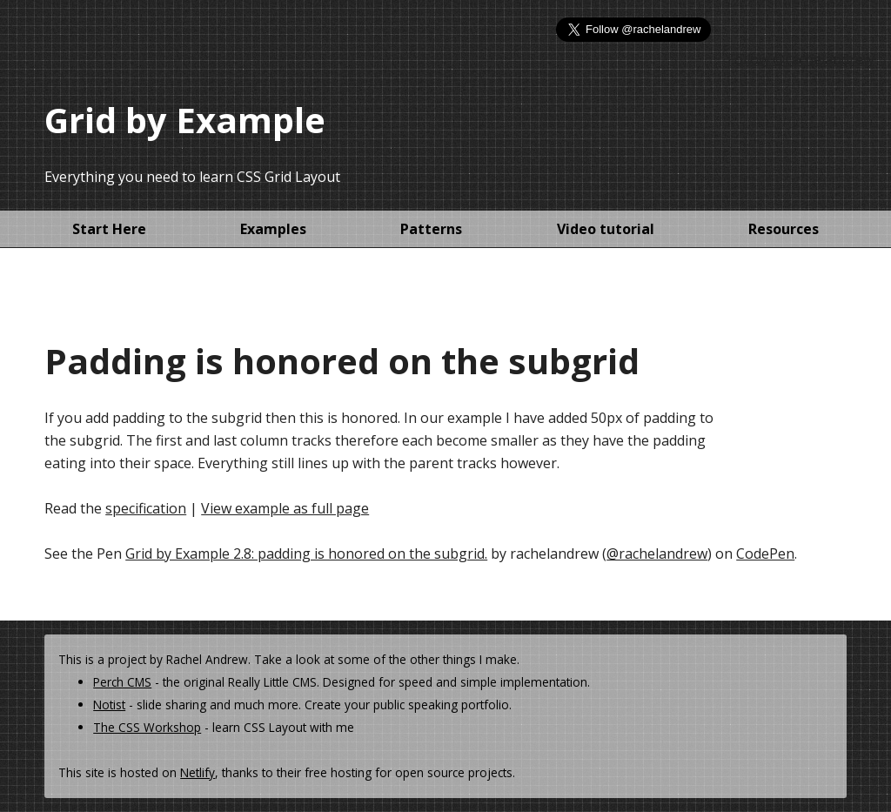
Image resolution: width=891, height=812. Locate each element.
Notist (109, 704)
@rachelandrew (656, 553)
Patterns (431, 228)
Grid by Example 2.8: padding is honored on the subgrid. (306, 553)
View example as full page (285, 508)
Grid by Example (184, 120)
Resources (783, 228)
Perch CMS (122, 682)
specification (145, 508)
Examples (273, 228)
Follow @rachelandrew (800, 59)
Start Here (109, 228)
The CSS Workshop (147, 727)
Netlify (197, 772)
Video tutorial (605, 228)
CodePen (765, 553)
